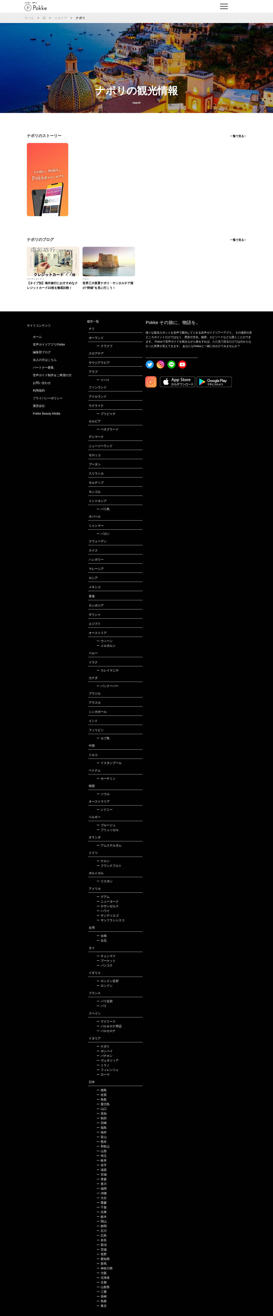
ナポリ (103, 1046)
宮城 (102, 1174)
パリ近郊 (105, 1001)
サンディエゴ (108, 915)
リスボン (105, 881)
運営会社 (39, 406)
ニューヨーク (108, 901)
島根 (102, 1301)
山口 (102, 1109)
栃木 (102, 1216)
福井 (102, 1132)
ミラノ (103, 1065)
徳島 (102, 1090)
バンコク (105, 965)
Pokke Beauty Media (46, 413)
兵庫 (102, 1212)
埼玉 (102, 1155)
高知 (102, 1113)
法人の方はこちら (45, 360)
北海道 (103, 1277)
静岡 (102, 1226)
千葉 (102, 1207)
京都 (102, 1282)
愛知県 (103, 1259)
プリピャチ (106, 413)
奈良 (102, 1240)
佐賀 (102, 1094)
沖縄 (102, 1193)
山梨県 (103, 1287)
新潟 (102, 1245)
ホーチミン (106, 778)
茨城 (102, 1249)
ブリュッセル (108, 830)
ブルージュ (106, 825)
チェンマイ (106, 956)
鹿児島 (103, 1104)
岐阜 (102, 1160)
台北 (102, 940)
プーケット (106, 960)
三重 (102, 1291)
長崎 (102, 1296)
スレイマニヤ (108, 670)
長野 (102, 1254)
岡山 (102, 1221)
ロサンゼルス (108, 906)
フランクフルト (109, 865)
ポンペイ (105, 1051)
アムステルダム (109, 845)
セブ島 (103, 738)
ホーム (29, 18)
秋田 (102, 1118)
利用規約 (39, 390)
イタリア (60, 18)
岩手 (102, 1165)
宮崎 (102, 1123)
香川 (102, 1184)
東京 (102, 1305)
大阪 (102, 1273)
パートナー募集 (43, 367)
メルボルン (106, 645)
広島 (102, 1235)
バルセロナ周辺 (109, 1026)
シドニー (105, 809)
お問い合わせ (42, 383)
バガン (103, 533)
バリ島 (103, 509)
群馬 (102, 1263)
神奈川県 (105, 1268)
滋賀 (102, 1169)
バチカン (105, 1055)
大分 (102, 1198)
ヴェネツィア (108, 1060)
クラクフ (105, 346)
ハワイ (103, 911)
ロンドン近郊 (108, 981)
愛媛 (102, 1202)
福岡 (102, 1188)
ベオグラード (108, 429)
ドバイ (103, 380)
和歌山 (103, 1146)
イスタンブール (109, 763)
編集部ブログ (42, 352)
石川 (102, 1230)
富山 (102, 1137)
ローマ (103, 1074)
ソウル (103, 794)
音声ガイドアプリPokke (49, 344)
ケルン (103, 861)
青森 (102, 1179)
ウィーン (105, 641)
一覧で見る (237, 136)
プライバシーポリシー (48, 398)
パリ (102, 1006)
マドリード (106, 1021)
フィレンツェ (108, 1070)
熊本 (102, 1141)
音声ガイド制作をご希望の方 (52, 375)
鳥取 (102, 1099)
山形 (102, 1151)
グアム (103, 896)
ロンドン (105, 985)
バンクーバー (108, 686)
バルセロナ (106, 1031)
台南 (102, 935)
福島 (102, 1127)
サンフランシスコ (111, 920)
